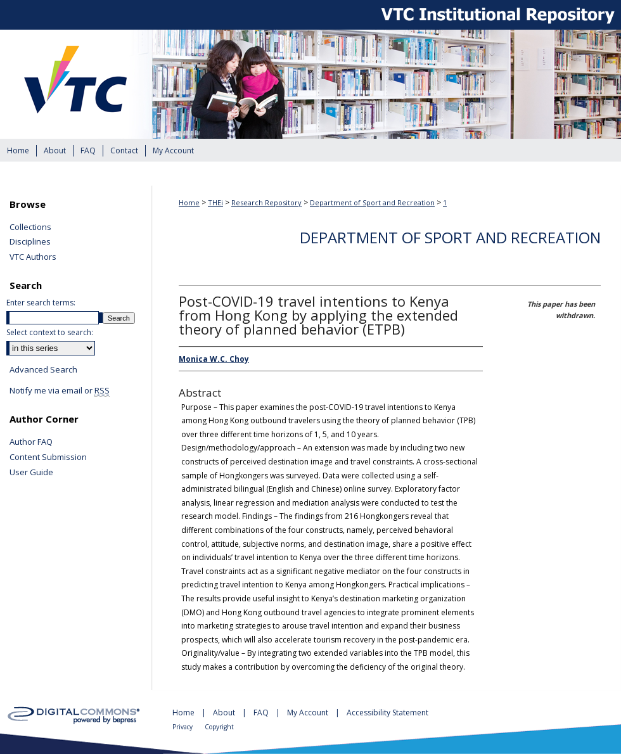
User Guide (31, 473)
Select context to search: (49, 332)
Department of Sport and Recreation (372, 202)
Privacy (183, 726)
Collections (30, 227)
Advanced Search (43, 369)
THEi (215, 202)
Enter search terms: (40, 302)
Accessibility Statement (387, 712)
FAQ (262, 712)
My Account (308, 712)
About (225, 712)
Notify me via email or (60, 391)
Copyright (219, 726)
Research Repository (266, 202)
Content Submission (48, 457)
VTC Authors (33, 257)
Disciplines (30, 242)
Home (189, 202)
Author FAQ (31, 442)
